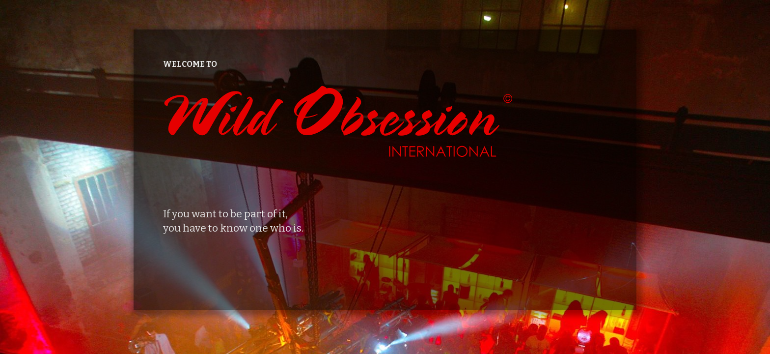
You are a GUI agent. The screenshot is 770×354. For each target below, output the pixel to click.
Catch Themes (423, 331)
